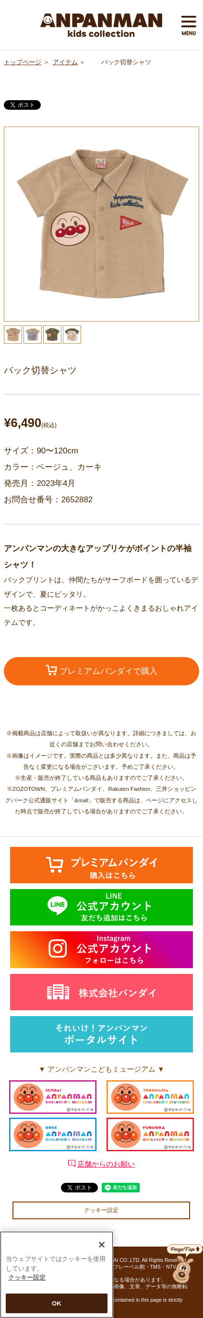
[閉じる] (101, 1247)
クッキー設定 (101, 1210)
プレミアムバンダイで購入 (101, 670)
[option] (101, 224)
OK (56, 1306)
